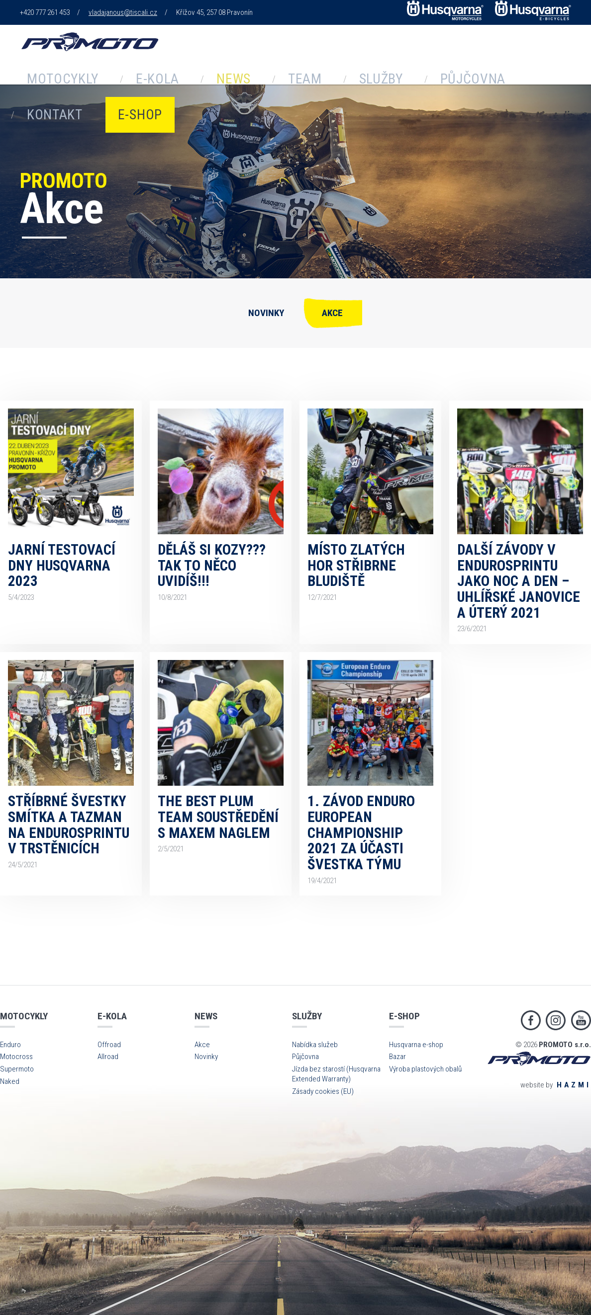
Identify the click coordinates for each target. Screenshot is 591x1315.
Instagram (556, 1020)
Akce (332, 313)
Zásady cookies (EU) (323, 1091)
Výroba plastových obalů (425, 1069)
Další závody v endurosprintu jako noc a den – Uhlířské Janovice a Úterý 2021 (518, 581)
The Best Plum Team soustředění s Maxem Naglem (218, 817)
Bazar (397, 1056)
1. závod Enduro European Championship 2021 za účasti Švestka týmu (361, 833)
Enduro (10, 1044)
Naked (9, 1081)
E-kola (117, 75)
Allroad (108, 1056)
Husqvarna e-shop (416, 1044)
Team (220, 75)
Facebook (531, 1020)
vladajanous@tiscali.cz (123, 12)
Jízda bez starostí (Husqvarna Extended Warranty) (336, 1074)
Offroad (109, 1044)
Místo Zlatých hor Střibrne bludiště (356, 565)
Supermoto (17, 1069)
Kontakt (410, 75)
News (171, 75)
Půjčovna (340, 75)
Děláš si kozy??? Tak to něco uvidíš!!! (212, 565)
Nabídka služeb (315, 1044)
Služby (274, 75)
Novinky (266, 313)
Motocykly (51, 75)
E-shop (472, 75)
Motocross (16, 1056)
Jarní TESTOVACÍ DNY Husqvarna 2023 (61, 565)
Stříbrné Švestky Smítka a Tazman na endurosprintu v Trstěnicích (68, 825)
